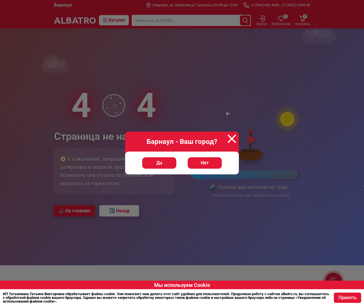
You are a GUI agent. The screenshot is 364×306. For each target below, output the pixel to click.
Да (159, 163)
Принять (347, 297)
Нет (205, 163)
